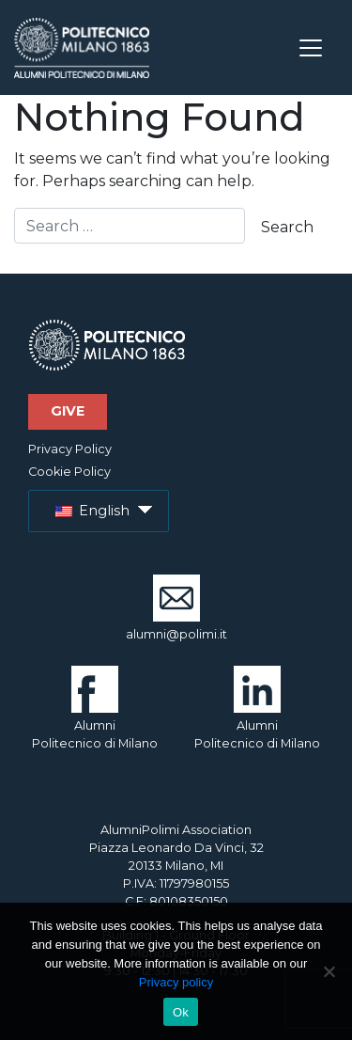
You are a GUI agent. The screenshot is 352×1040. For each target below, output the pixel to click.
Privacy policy (176, 982)
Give (67, 410)
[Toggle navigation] (310, 48)
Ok (181, 1012)
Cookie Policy (69, 472)
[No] (328, 971)
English (92, 510)
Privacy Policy (70, 449)
